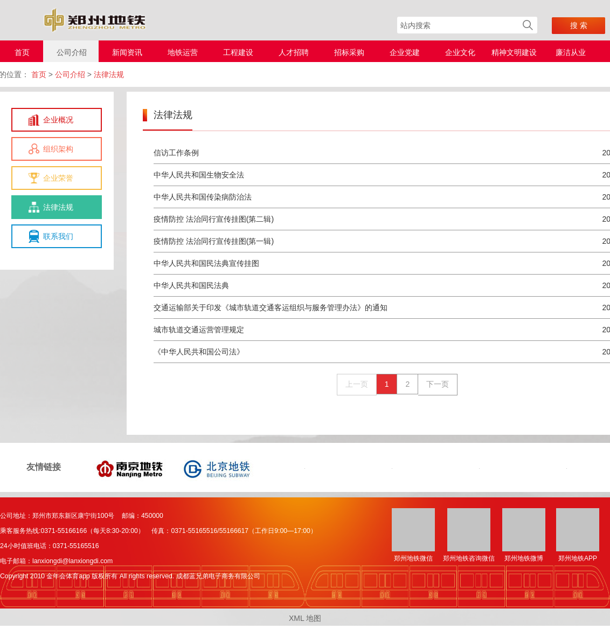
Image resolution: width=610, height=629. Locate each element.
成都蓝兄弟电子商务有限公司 (218, 576)
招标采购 (349, 52)
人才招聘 (294, 52)
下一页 (437, 384)
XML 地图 (305, 618)
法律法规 (58, 207)
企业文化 (460, 52)
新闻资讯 (127, 52)
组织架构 (58, 149)
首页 (22, 52)
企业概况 (58, 119)
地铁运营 (183, 52)
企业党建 (405, 52)
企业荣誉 (58, 178)
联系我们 (58, 236)
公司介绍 (72, 52)
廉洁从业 (571, 52)
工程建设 (238, 52)
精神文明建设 (514, 52)
